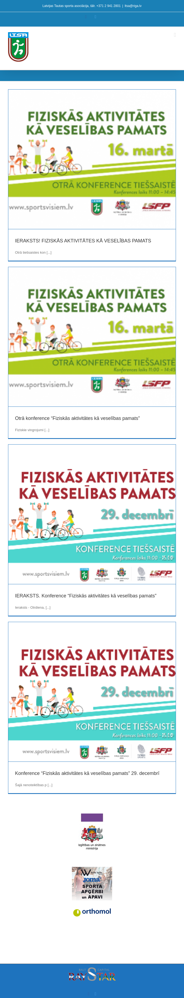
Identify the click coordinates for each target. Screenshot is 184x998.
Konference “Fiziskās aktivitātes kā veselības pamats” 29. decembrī (87, 773)
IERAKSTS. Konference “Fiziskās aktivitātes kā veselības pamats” (85, 595)
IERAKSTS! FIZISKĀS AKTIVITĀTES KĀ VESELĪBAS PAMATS (83, 240)
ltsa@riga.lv (133, 6)
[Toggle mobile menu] (175, 35)
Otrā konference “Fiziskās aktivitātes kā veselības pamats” (77, 418)
